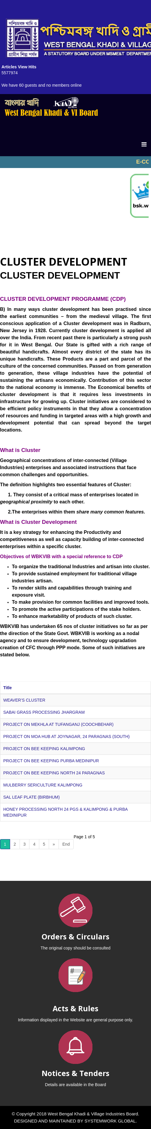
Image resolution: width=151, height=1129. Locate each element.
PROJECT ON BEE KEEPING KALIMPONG (44, 748)
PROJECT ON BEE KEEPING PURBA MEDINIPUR (51, 760)
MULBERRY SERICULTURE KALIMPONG (42, 785)
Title (7, 687)
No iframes (75, 162)
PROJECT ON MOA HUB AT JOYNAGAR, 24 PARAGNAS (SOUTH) (66, 736)
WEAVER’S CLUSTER (24, 700)
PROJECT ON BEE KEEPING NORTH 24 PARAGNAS (54, 773)
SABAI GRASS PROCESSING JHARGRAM (44, 712)
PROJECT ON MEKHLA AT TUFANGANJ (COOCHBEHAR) (58, 724)
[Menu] (144, 144)
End (66, 844)
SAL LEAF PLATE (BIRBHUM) (31, 797)
